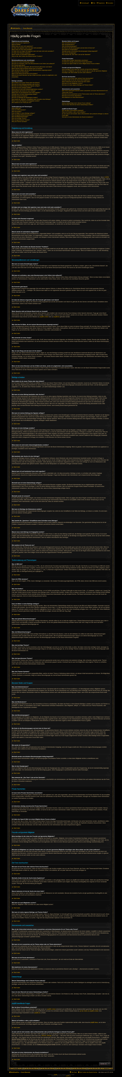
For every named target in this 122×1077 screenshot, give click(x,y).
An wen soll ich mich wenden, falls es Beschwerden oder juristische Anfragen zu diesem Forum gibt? (85, 114)
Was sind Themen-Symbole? (19, 121)
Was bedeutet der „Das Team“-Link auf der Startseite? (76, 54)
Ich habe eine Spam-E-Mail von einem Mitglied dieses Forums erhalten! (81, 63)
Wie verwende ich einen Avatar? (20, 72)
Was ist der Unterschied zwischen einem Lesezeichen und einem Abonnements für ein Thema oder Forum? (85, 91)
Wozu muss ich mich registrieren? (21, 42)
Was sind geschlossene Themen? (21, 120)
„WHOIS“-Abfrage (46, 1035)
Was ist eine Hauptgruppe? (69, 53)
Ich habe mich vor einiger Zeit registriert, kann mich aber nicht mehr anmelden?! (33, 51)
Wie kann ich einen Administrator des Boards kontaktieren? (77, 117)
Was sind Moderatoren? (68, 44)
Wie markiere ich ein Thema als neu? (21, 102)
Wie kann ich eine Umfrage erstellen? (22, 87)
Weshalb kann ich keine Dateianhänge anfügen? (24, 94)
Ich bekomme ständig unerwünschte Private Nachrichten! (77, 61)
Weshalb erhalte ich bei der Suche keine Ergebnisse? (76, 80)
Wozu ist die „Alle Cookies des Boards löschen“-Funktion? (27, 56)
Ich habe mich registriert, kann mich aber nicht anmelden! (27, 48)
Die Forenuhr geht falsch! (18, 65)
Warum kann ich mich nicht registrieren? (22, 46)
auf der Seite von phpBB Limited (89, 1011)
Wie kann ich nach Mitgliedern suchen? (72, 83)
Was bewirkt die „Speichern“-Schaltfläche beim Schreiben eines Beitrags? (31, 99)
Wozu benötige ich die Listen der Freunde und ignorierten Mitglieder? (80, 69)
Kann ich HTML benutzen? (19, 109)
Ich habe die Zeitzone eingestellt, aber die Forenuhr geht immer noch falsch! (32, 66)
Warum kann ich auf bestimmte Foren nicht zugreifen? (26, 92)
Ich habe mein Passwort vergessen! (21, 53)
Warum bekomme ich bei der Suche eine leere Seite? (76, 81)
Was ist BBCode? (16, 108)
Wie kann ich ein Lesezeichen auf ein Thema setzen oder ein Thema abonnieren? (83, 94)
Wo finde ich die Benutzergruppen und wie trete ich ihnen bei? (78, 48)
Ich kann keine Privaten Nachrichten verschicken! (75, 60)
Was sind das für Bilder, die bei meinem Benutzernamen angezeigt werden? (32, 70)
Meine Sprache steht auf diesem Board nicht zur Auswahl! (27, 68)
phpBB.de (57, 317)
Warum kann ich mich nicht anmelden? (22, 49)
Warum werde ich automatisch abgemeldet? (23, 54)
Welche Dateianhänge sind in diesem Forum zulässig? (76, 103)
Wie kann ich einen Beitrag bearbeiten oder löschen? (26, 84)
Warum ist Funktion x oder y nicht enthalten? (74, 112)
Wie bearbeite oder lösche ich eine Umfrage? (24, 91)
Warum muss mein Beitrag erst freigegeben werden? (26, 101)
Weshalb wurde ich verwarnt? (19, 96)
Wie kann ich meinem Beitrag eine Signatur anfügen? (26, 85)
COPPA (106, 177)
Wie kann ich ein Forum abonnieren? (72, 95)
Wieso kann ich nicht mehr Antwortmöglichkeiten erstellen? (27, 89)
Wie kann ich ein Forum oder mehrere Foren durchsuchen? (77, 78)
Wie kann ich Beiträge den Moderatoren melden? (25, 97)
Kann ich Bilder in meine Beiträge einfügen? (23, 113)
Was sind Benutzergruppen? (69, 46)
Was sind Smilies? (16, 111)
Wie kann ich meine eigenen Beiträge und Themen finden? (77, 85)
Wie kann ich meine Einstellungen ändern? (23, 61)
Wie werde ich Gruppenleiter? (70, 49)
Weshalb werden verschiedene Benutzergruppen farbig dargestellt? (80, 51)
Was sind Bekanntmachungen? (20, 116)
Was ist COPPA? (16, 44)
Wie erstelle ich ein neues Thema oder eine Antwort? (26, 82)
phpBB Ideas (94, 1022)
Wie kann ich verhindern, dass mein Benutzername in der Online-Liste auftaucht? (33, 63)
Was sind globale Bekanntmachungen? (22, 115)
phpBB (55, 1074)
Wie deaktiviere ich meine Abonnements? (73, 97)
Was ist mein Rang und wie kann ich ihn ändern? (25, 73)
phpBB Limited (44, 317)
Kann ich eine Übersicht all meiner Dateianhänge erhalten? (77, 104)
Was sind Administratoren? (69, 42)
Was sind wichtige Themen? (19, 118)
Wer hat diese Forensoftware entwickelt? (73, 110)
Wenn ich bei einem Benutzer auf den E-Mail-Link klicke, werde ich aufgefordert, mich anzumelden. (34, 75)
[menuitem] (109, 3)
